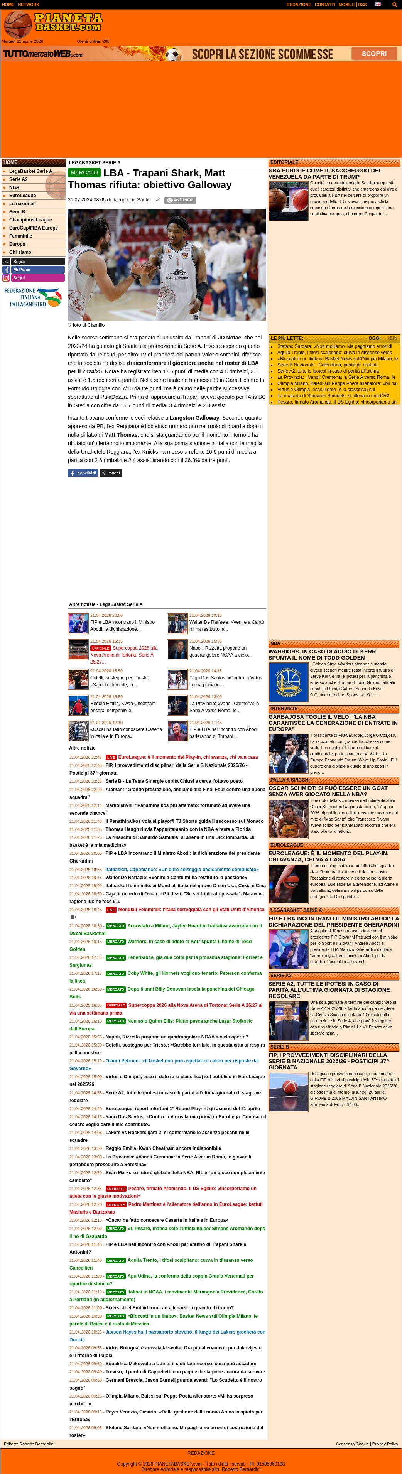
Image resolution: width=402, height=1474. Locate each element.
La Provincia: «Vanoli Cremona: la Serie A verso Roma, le (336, 377)
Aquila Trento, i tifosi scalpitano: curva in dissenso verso (334, 352)
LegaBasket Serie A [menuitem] (27, 171)
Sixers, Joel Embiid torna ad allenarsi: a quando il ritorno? (170, 1307)
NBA (275, 643)
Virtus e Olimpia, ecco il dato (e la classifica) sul (326, 389)
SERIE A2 (280, 975)
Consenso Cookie (352, 1444)
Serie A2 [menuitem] (15, 179)
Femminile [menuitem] (17, 236)
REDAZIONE (201, 1453)
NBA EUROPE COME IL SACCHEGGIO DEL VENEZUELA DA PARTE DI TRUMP (325, 173)
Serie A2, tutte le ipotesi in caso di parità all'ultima (328, 371)
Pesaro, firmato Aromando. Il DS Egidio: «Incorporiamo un (337, 402)
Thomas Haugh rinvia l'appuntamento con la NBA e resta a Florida (178, 829)
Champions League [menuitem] (27, 220)
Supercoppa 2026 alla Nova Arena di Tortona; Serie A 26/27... (124, 655)
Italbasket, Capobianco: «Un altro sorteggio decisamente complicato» (182, 869)
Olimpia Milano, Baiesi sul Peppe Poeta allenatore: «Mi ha (337, 383)
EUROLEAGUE (286, 845)
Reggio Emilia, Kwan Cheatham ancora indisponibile (163, 1148)
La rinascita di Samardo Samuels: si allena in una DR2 (333, 395)
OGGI (374, 338)
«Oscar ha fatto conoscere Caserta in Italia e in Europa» (167, 1220)
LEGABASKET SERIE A (296, 910)
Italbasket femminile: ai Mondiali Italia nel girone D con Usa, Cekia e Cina (186, 885)
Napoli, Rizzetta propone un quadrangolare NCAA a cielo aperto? (177, 1037)
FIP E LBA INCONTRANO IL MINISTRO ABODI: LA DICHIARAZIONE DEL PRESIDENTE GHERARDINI (334, 921)
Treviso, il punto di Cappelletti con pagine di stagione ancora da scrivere (185, 1371)
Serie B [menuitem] (14, 211)
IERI (392, 338)
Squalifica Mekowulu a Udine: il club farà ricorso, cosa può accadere (181, 1363)
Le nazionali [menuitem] (19, 203)
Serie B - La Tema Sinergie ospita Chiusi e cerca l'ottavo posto (174, 781)
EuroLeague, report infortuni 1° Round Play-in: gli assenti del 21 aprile (183, 1108)
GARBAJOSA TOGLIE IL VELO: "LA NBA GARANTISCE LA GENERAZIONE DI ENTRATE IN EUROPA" (333, 723)
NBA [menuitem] (11, 187)
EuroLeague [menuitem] (19, 195)
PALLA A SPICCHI (290, 780)
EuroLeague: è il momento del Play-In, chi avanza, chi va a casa (182, 757)
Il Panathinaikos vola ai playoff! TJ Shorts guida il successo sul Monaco (185, 821)
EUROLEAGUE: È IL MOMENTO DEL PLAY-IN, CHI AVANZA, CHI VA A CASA (328, 856)
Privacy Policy (385, 1444)
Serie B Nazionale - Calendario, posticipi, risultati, (328, 365)
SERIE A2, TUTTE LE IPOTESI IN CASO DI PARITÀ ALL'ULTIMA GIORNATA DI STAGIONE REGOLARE (329, 990)
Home (10, 162)
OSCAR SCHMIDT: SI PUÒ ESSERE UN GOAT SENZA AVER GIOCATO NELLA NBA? (328, 791)
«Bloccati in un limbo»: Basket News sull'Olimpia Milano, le (337, 358)
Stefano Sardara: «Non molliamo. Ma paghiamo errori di (334, 346)
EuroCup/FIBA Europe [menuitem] (30, 228)
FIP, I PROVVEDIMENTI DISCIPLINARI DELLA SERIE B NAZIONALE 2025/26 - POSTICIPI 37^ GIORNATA (329, 1061)
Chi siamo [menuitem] (17, 252)
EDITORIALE (284, 162)
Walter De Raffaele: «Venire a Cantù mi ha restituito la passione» (176, 877)
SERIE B (279, 1047)
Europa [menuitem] (14, 244)
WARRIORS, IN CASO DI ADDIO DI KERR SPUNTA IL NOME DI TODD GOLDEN (322, 654)
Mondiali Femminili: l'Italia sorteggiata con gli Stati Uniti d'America (185, 909)
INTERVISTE (283, 708)
